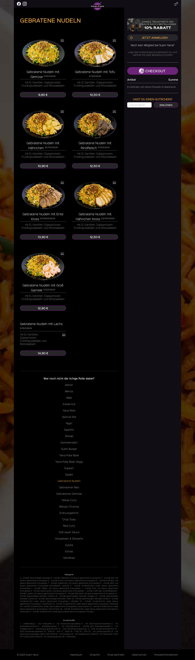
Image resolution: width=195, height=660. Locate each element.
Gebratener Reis (69, 487)
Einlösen (166, 105)
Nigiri (69, 423)
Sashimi (69, 429)
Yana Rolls (69, 410)
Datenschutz (139, 654)
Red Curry (69, 525)
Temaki (69, 436)
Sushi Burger (69, 449)
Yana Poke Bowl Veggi (69, 461)
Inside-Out (69, 404)
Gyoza (69, 545)
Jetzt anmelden (148, 37)
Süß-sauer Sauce (69, 532)
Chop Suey (69, 519)
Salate (69, 474)
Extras (69, 551)
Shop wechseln (115, 654)
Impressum (76, 654)
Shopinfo (95, 654)
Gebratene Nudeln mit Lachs (41, 324)
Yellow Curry (69, 500)
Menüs (69, 391)
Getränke (69, 557)
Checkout (152, 71)
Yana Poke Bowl (69, 455)
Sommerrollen (69, 442)
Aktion (69, 384)
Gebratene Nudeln (69, 481)
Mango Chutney (69, 506)
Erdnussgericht (69, 513)
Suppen (69, 468)
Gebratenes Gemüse (69, 493)
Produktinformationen (166, 654)
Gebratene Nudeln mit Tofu (95, 72)
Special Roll (69, 417)
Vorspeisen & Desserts (69, 538)
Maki (69, 397)
